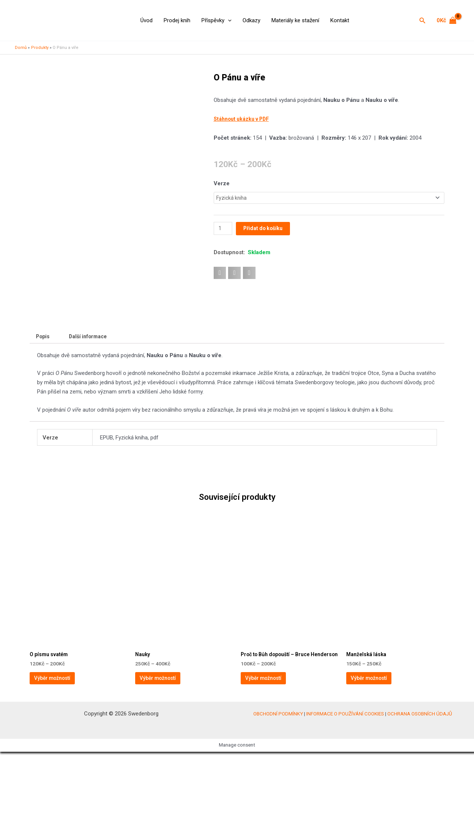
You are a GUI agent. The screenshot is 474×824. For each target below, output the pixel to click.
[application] (227, 20)
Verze (222, 183)
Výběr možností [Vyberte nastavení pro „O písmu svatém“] (61, 741)
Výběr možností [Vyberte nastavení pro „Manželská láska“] (377, 741)
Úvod (146, 20)
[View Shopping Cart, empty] (447, 20)
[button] (422, 20)
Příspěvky (216, 20)
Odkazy (251, 20)
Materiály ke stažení (295, 20)
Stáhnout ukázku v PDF (244, 119)
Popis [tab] (43, 394)
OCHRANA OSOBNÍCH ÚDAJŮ (419, 786)
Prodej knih (177, 20)
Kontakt (339, 20)
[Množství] (224, 229)
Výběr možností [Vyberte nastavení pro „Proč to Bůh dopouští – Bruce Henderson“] (272, 747)
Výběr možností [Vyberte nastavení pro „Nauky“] (166, 741)
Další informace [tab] (92, 394)
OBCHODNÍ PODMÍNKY (278, 786)
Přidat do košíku (266, 229)
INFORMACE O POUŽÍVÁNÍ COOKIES (345, 786)
